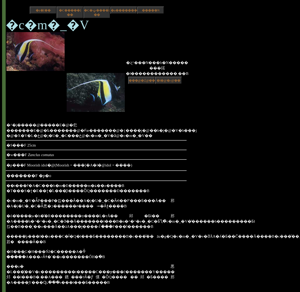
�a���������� (124, 10)
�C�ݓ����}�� (97, 13)
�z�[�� (43, 10)
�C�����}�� (70, 13)
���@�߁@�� (142, 80)
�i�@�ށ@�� (168, 80)
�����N (151, 10)
